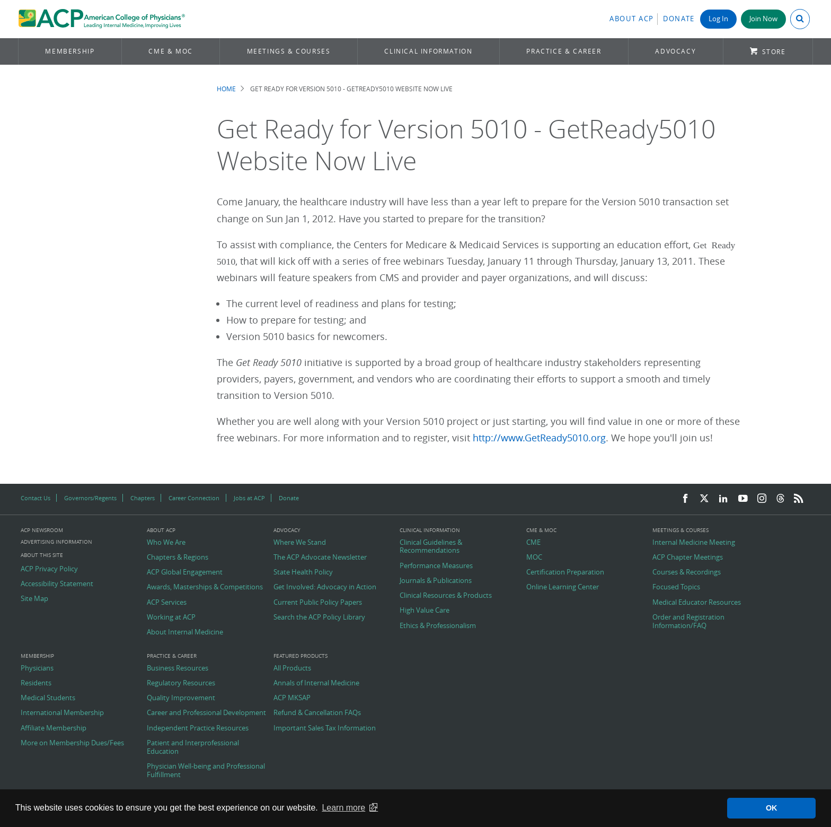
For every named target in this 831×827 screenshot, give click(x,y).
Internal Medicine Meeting (693, 542)
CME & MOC (170, 51)
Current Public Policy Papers (317, 602)
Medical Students (48, 698)
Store (774, 51)
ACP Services (167, 602)
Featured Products (300, 656)
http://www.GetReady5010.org (539, 438)
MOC (534, 557)
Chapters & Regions (177, 557)
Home (226, 88)
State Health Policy (303, 572)
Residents (36, 683)
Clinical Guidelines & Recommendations (431, 546)
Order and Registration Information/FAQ (688, 621)
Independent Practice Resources (198, 728)
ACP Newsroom (42, 530)
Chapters (142, 498)
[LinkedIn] (723, 499)
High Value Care (424, 610)
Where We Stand (299, 542)
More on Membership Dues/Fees (72, 743)
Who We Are (166, 542)
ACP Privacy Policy (49, 569)
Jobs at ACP (249, 498)
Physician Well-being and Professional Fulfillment (206, 770)
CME (533, 542)
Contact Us (35, 498)
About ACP (631, 18)
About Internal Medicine (185, 632)
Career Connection (194, 498)
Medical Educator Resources (696, 602)
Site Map (34, 599)
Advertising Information (56, 541)
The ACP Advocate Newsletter (320, 557)
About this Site (42, 555)
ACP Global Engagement (185, 572)
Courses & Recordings (686, 572)
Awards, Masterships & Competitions (205, 587)
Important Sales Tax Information (324, 728)
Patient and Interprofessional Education (193, 747)
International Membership (62, 713)
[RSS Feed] (798, 499)
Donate (679, 18)
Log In (718, 18)
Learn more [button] (343, 807)
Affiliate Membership (53, 728)
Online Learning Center (562, 587)
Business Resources (177, 668)
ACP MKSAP (292, 698)
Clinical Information (428, 51)
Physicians (37, 668)
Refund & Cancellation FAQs (317, 713)
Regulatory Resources (181, 683)
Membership (69, 51)
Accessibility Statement (57, 584)
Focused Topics (676, 587)
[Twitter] (704, 499)
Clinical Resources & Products (446, 595)
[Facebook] (685, 499)
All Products (292, 668)
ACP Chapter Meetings (687, 557)
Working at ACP (171, 617)
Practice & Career (563, 51)
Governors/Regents (90, 498)
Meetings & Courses (289, 51)
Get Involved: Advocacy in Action (324, 587)
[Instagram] (762, 499)
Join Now (763, 18)
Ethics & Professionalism (438, 626)
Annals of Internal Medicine (316, 683)
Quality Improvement (181, 698)
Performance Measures (436, 566)
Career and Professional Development (206, 713)
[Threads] (780, 499)
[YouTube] (743, 499)
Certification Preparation (565, 572)
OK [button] (771, 808)
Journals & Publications (436, 581)
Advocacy (675, 51)
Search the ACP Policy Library (319, 617)
